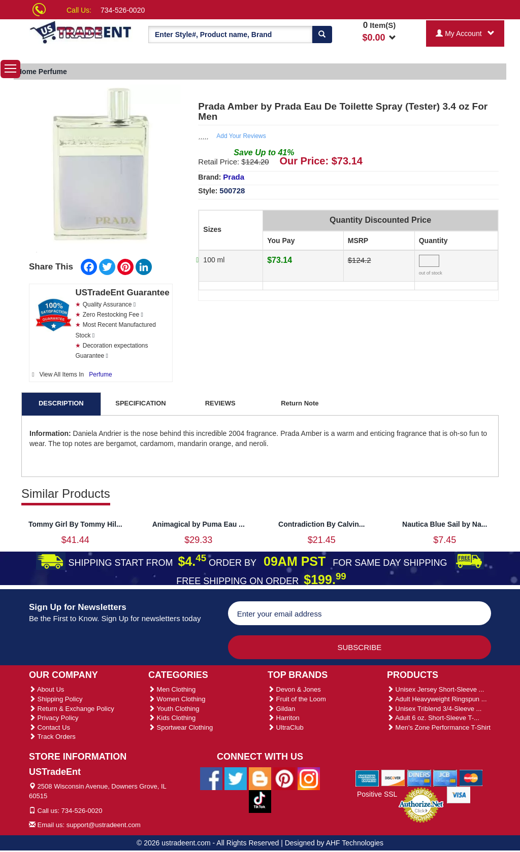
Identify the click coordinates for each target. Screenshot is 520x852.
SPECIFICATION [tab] (140, 403)
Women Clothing (176, 699)
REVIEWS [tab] (220, 403)
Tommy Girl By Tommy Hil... (75, 524)
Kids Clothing (172, 718)
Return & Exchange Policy (71, 708)
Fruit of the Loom (297, 699)
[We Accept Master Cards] (471, 777)
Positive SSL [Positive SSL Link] (377, 794)
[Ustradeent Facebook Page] (211, 778)
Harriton (284, 718)
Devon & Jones (294, 689)
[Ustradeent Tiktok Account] (260, 801)
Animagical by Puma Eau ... (198, 524)
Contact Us (49, 727)
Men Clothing (172, 689)
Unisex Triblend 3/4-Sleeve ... (434, 708)
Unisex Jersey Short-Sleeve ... (435, 689)
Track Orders (52, 736)
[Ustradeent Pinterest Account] (284, 778)
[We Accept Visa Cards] (459, 794)
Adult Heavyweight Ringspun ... (437, 699)
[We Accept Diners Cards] (419, 777)
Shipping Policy (56, 699)
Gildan (281, 708)
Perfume (100, 374)
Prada (233, 177)
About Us (46, 689)
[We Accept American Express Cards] (367, 777)
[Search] (322, 34)
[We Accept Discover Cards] (393, 777)
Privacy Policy (54, 718)
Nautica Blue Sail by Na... (444, 524)
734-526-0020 (123, 10)
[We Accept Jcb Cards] (445, 777)
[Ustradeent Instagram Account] (309, 778)
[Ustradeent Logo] (81, 31)
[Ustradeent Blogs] (260, 778)
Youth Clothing (173, 708)
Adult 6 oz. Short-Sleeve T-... (433, 718)
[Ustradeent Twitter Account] (235, 778)
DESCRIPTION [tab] (61, 403)
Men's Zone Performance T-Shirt (439, 727)
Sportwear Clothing (180, 727)
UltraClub (286, 727)
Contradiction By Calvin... (321, 524)
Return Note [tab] (299, 403)
